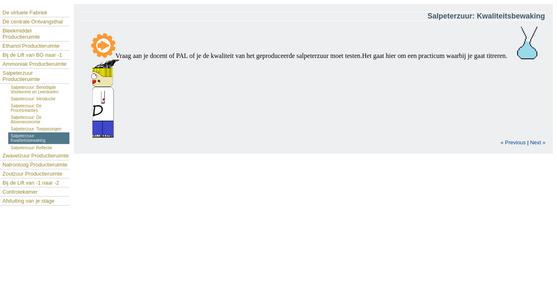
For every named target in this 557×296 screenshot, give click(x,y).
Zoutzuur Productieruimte (32, 174)
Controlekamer (19, 192)
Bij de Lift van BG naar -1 (32, 55)
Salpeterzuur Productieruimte (21, 76)
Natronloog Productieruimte (34, 165)
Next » (537, 142)
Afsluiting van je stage (28, 201)
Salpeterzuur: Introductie (33, 99)
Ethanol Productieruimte (31, 46)
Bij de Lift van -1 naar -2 (30, 183)
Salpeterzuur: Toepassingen (36, 129)
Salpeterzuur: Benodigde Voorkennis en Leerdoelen (34, 89)
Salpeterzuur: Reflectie (31, 148)
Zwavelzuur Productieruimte (35, 156)
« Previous (512, 142)
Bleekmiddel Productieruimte (21, 34)
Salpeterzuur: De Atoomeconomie (26, 119)
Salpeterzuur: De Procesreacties (26, 108)
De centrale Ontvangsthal (32, 21)
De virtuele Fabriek (24, 12)
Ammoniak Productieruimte (34, 64)
